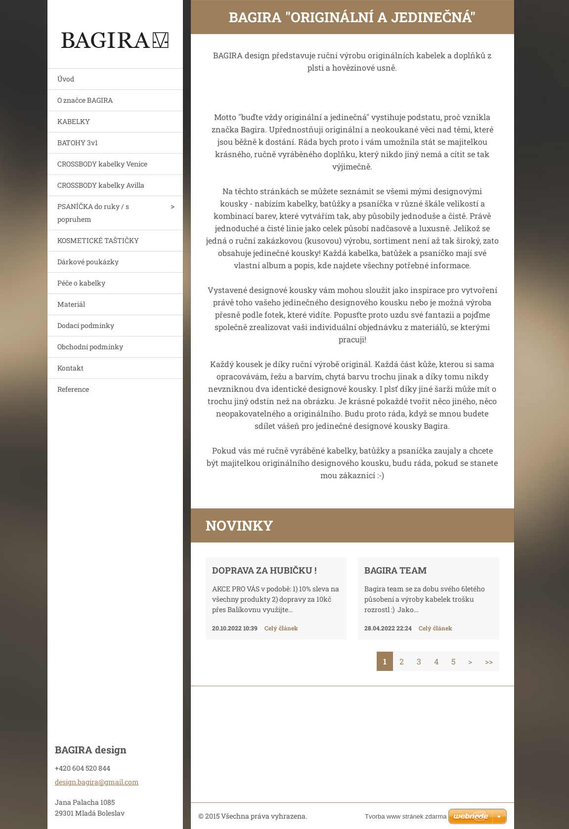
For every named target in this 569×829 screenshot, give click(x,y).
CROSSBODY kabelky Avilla (100, 185)
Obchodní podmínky (90, 346)
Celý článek (281, 628)
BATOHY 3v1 (77, 142)
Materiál (71, 304)
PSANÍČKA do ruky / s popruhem (93, 213)
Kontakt (70, 368)
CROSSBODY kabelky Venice (102, 163)
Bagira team (395, 570)
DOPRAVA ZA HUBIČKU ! (264, 570)
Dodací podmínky (85, 325)
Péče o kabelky (81, 283)
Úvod (65, 78)
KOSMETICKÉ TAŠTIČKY (98, 240)
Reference (73, 389)
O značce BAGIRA (85, 100)
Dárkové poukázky (88, 261)
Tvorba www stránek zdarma (405, 816)
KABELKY (73, 121)
